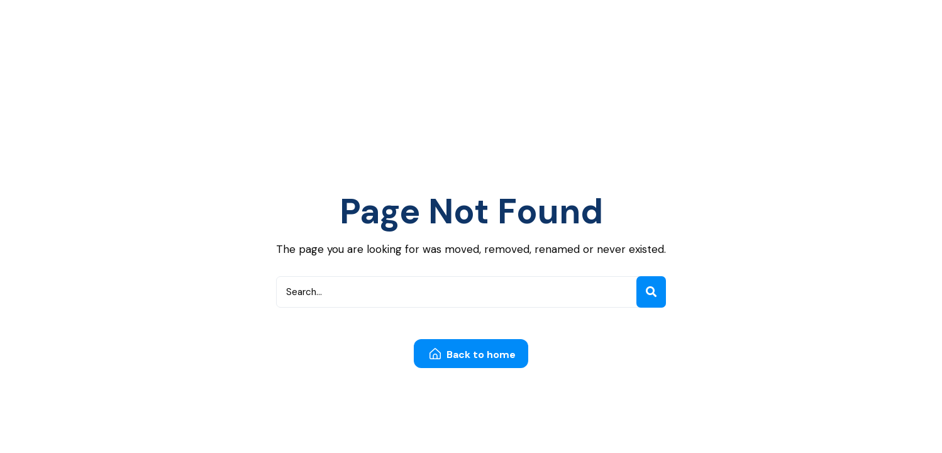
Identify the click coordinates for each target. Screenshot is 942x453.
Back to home (472, 354)
